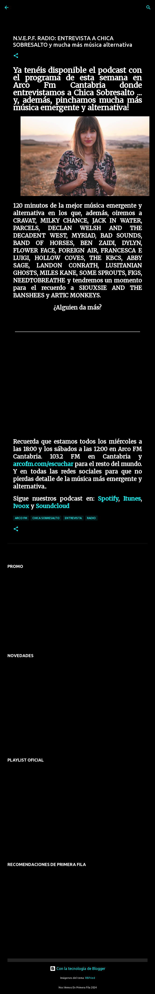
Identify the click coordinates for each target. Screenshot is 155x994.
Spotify (108, 498)
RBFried (90, 977)
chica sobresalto (46, 518)
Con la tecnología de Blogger (77, 968)
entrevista (73, 518)
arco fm (21, 518)
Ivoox (21, 506)
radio (91, 518)
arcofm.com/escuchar (43, 464)
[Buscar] (148, 7)
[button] (16, 56)
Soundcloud (52, 506)
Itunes (132, 498)
